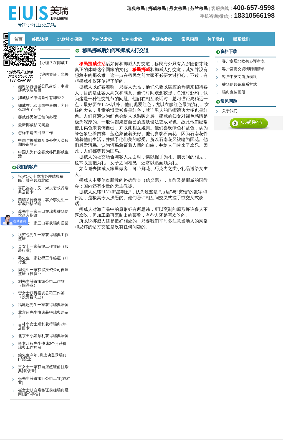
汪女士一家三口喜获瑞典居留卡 (43, 225)
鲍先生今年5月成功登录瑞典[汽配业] (42, 357)
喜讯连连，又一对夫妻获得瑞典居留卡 (43, 190)
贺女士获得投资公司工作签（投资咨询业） (41, 295)
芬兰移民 (199, 8)
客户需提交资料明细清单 (243, 69)
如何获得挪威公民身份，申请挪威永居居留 (43, 88)
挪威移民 (157, 8)
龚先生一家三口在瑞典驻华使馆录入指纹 (43, 213)
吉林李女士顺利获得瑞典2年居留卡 (42, 326)
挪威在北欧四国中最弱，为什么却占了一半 (43, 107)
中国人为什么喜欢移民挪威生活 (43, 154)
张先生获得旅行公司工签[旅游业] (44, 380)
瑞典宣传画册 (233, 92)
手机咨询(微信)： (217, 16)
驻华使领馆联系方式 (239, 84)
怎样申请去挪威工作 (35, 133)
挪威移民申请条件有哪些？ (41, 98)
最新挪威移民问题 (33, 125)
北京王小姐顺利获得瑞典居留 (43, 336)
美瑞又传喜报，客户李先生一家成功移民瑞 (43, 202)
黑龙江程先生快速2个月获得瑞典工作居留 (42, 346)
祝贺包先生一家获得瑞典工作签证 (43, 237)
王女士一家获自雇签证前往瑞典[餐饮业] (43, 369)
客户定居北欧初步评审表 (243, 61)
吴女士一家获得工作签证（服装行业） (43, 248)
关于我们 (229, 111)
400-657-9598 (254, 7)
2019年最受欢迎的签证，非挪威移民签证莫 (43, 76)
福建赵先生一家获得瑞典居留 (43, 305)
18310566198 (254, 15)
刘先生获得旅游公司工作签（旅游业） (41, 283)
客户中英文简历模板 (239, 77)
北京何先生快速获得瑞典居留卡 (43, 314)
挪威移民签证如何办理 (37, 117)
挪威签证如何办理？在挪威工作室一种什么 (43, 65)
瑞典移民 (136, 8)
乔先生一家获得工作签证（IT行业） (43, 260)
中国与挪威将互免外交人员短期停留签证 (43, 142)
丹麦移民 (178, 8)
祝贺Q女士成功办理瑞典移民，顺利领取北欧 (41, 179)
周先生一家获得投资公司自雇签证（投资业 (43, 272)
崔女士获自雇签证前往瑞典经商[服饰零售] (43, 392)
